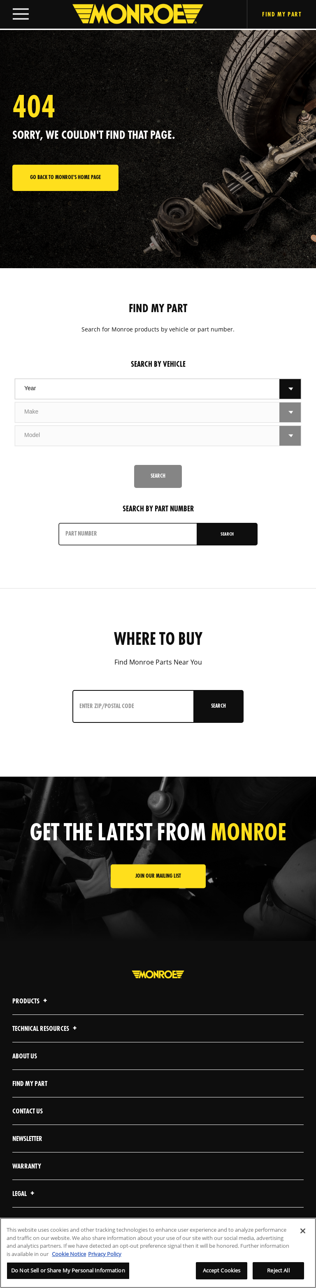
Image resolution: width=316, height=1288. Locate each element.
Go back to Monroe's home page (65, 177)
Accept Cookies (222, 1270)
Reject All (278, 1270)
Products (30, 1001)
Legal (24, 1194)
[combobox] (147, 389)
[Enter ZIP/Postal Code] (131, 706)
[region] (158, 1253)
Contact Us (27, 1111)
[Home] (129, 15)
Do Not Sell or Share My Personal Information (68, 1270)
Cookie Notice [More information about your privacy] (69, 1254)
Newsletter (27, 1139)
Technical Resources (45, 1029)
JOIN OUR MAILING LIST (158, 876)
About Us (24, 1056)
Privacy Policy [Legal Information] (104, 1254)
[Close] (303, 1231)
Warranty (26, 1166)
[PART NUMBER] (128, 534)
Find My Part (29, 1084)
